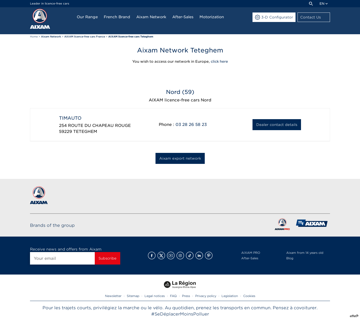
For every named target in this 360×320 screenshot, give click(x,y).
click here (219, 61)
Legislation (230, 296)
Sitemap (133, 296)
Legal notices (154, 296)
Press (186, 296)
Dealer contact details (276, 125)
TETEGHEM (85, 131)
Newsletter (113, 296)
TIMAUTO (70, 118)
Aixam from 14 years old (304, 253)
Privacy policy (205, 296)
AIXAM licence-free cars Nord (180, 100)
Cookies (249, 296)
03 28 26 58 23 (191, 124)
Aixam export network (180, 158)
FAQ (173, 296)
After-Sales (249, 258)
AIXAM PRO (250, 253)
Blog (289, 258)
